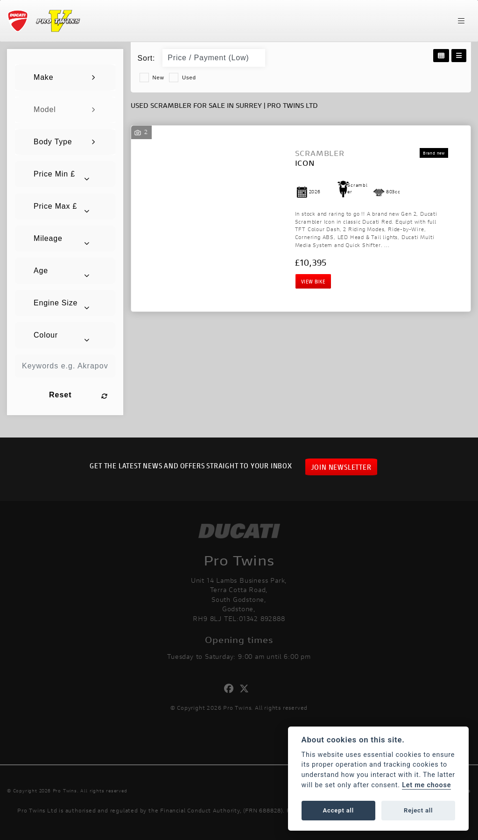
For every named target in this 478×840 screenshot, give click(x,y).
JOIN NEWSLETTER (341, 467)
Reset (78, 395)
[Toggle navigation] (461, 21)
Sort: (146, 58)
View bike (313, 281)
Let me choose (426, 785)
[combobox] (65, 77)
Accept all (338, 810)
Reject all (418, 810)
